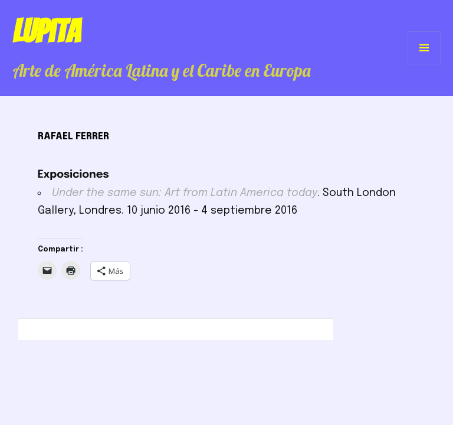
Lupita (46, 31)
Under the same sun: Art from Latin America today (184, 193)
